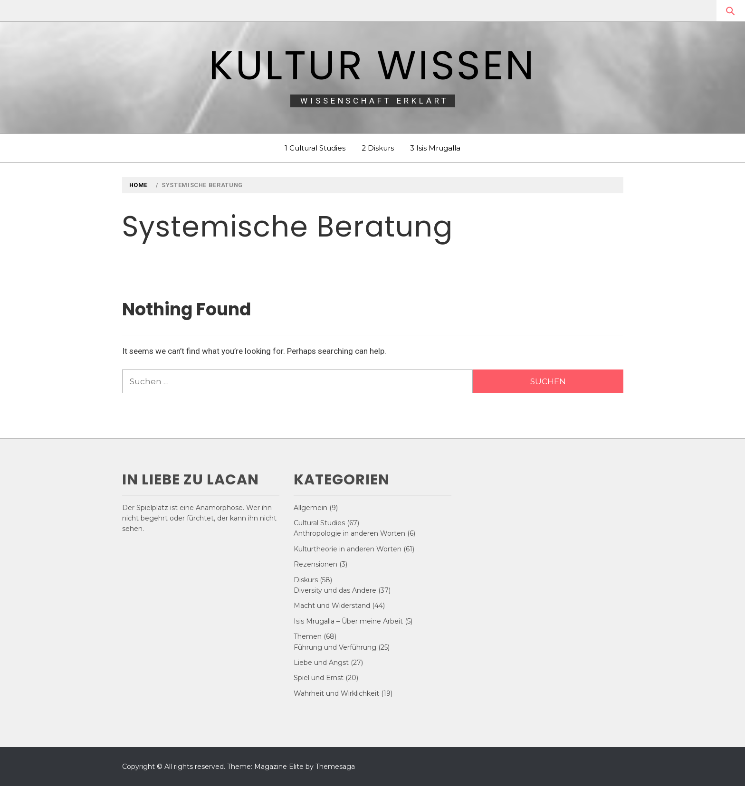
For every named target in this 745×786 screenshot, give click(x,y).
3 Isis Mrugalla (435, 147)
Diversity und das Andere (335, 590)
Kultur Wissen (372, 65)
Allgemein (310, 507)
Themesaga (335, 766)
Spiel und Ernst (319, 677)
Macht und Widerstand (332, 605)
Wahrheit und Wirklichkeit (336, 693)
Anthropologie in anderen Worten (349, 533)
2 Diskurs (378, 147)
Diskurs (306, 580)
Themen (308, 636)
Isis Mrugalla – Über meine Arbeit (348, 621)
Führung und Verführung (335, 647)
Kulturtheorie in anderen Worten (347, 549)
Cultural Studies (319, 523)
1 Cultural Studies (315, 147)
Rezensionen (315, 564)
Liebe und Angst (321, 662)
